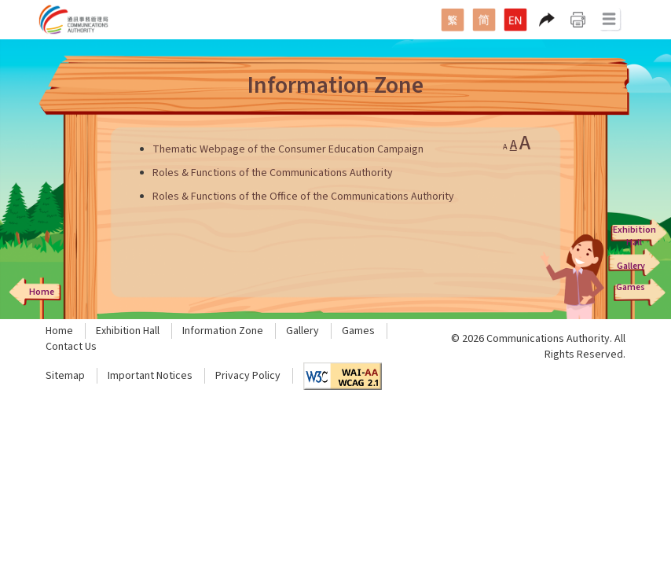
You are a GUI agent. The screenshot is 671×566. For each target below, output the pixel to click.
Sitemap (65, 376)
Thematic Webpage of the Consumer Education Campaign (288, 149)
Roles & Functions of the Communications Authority (272, 173)
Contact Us (71, 347)
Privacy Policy (247, 376)
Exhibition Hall (128, 331)
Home (59, 331)
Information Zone (222, 331)
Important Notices (150, 376)
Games (358, 331)
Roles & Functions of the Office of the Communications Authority (303, 196)
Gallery (302, 331)
